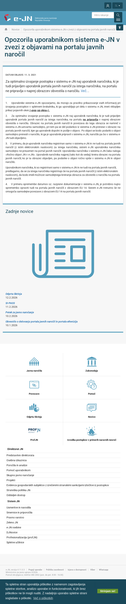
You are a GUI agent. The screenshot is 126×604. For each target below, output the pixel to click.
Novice (92, 410)
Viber (92, 570)
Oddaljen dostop (15, 495)
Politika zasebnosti (55, 570)
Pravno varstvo (15, 517)
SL (117, 5)
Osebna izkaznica (16, 460)
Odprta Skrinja (34, 410)
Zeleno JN (12, 522)
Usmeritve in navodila (18, 507)
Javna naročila (34, 364)
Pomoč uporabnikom (18, 470)
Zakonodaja (91, 364)
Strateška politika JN (18, 490)
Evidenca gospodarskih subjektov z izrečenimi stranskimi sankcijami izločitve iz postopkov (57, 485)
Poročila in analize (16, 465)
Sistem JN (13, 501)
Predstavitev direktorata (20, 455)
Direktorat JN (15, 449)
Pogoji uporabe (35, 570)
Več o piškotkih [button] (43, 598)
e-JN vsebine (13, 527)
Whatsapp (103, 570)
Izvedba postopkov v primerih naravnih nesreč (91, 433)
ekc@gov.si (18, 575)
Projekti (10, 480)
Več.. (84, 91)
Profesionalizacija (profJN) (21, 537)
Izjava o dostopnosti (77, 570)
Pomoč (92, 387)
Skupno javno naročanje (20, 475)
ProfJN (34, 433)
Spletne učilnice (15, 542)
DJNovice (11, 532)
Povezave (34, 387)
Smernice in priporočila (19, 512)
